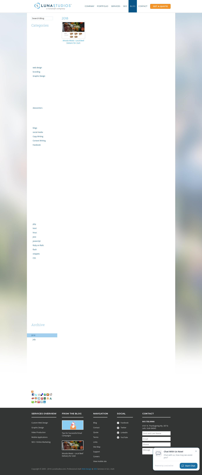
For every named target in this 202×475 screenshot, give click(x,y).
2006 (33, 383)
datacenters (37, 108)
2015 (33, 347)
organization (36, 180)
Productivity (36, 196)
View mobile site (100, 461)
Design (34, 63)
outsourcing (36, 184)
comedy (34, 55)
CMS (33, 51)
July (34, 339)
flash (35, 249)
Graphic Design (39, 76)
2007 (33, 379)
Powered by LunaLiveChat (164, 466)
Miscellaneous (37, 161)
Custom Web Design (39, 423)
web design (37, 67)
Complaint (35, 59)
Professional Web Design (41, 282)
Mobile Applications (39, 437)
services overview (43, 413)
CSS (34, 258)
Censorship (36, 47)
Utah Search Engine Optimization (39, 287)
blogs (35, 128)
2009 (33, 371)
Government (36, 100)
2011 (33, 363)
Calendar (35, 44)
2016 (33, 343)
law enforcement (38, 149)
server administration (40, 212)
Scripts (34, 200)
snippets (36, 254)
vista (33, 274)
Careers (96, 456)
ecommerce (36, 84)
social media (38, 132)
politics (34, 188)
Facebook (37, 145)
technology (35, 220)
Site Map (96, 447)
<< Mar (34, 319)
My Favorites (37, 389)
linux (35, 232)
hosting (34, 104)
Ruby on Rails (38, 245)
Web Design (86, 469)
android (34, 36)
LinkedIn (122, 432)
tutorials (34, 262)
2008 (33, 375)
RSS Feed (37, 391)
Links (95, 442)
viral (33, 270)
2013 (33, 355)
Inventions (35, 116)
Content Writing (39, 140)
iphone (34, 120)
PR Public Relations (39, 192)
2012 (33, 359)
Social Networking (38, 216)
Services (115, 6)
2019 (33, 331)
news (33, 172)
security (34, 204)
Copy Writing (38, 136)
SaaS (33, 296)
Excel (33, 92)
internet (34, 112)
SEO (125, 6)
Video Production (38, 432)
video (33, 266)
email (33, 88)
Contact (142, 6)
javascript (37, 241)
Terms (95, 437)
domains (34, 80)
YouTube (122, 437)
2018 (33, 335)
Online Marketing (38, 124)
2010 (33, 367)
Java (34, 237)
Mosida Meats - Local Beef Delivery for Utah (73, 41)
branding (36, 72)
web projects (36, 278)
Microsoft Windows (39, 157)
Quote (95, 432)
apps (33, 40)
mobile (34, 165)
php (34, 224)
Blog (132, 6)
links (33, 153)
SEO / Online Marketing (40, 442)
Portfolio (102, 6)
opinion (34, 176)
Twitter (121, 427)
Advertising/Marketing (40, 32)
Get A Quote (160, 6)
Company (89, 6)
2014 (33, 351)
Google (34, 96)
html (35, 228)
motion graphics (38, 168)
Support (96, 451)
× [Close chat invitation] (196, 451)
